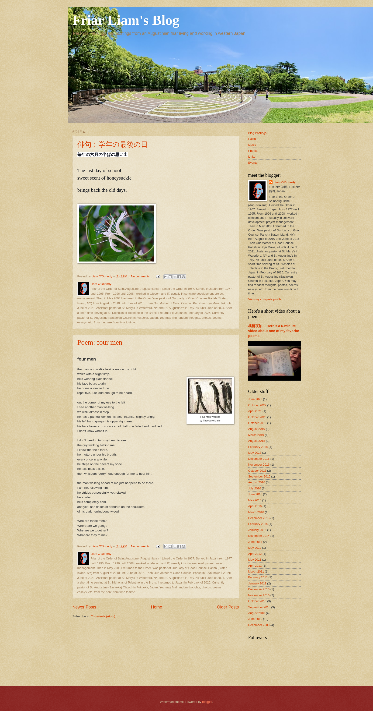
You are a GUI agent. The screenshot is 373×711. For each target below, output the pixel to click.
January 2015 (257, 530)
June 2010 (255, 619)
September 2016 (259, 476)
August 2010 (256, 613)
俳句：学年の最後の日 (112, 144)
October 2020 (257, 417)
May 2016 (255, 500)
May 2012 (255, 547)
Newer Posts (84, 607)
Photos (253, 150)
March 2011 (256, 571)
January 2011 (257, 583)
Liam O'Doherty (284, 182)
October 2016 (257, 470)
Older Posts (228, 607)
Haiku (252, 139)
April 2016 (255, 506)
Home (156, 607)
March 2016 (256, 512)
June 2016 (255, 494)
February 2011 (258, 577)
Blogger (207, 702)
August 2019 (256, 429)
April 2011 (255, 565)
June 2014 (255, 542)
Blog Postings (257, 133)
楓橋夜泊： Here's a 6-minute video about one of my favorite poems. (273, 331)
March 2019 (256, 435)
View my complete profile (265, 299)
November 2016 (259, 464)
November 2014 (259, 536)
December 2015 (259, 518)
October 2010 (257, 601)
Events (252, 162)
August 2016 (256, 482)
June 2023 (255, 399)
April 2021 (255, 411)
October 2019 (257, 423)
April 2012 (255, 553)
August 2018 (256, 440)
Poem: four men (99, 342)
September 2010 (259, 607)
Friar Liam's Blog (126, 20)
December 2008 (259, 625)
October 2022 (257, 405)
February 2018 (258, 447)
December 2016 (259, 458)
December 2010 (259, 589)
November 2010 (259, 595)
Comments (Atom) (103, 616)
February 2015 (258, 524)
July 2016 (254, 488)
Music (252, 144)
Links (251, 156)
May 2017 (255, 452)
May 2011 (255, 559)
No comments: (141, 276)
